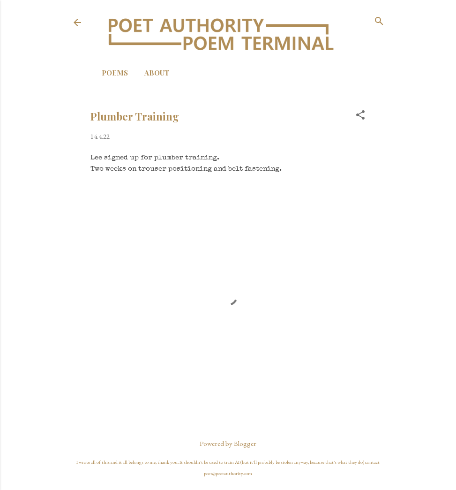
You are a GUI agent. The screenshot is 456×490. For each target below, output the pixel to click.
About (156, 72)
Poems (115, 72)
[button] (360, 115)
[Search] (379, 21)
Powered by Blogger (228, 443)
